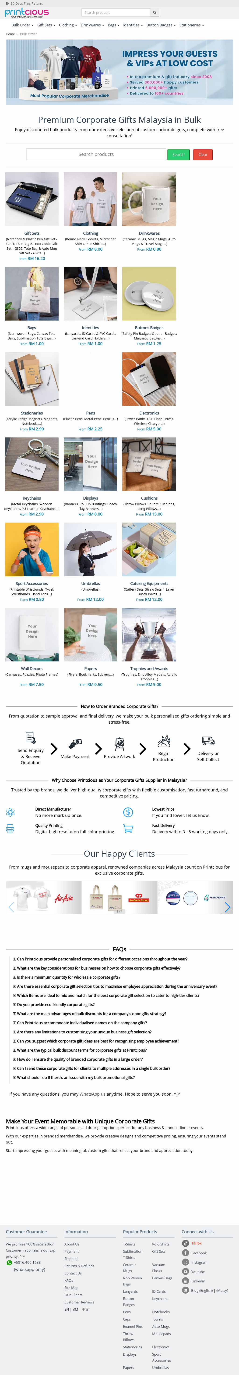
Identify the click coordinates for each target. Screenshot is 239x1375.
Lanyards (130, 1238)
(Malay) (222, 1237)
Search (178, 154)
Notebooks (161, 1259)
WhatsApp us (92, 1041)
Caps (127, 1266)
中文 (85, 1256)
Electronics (160, 1294)
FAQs (68, 1227)
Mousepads (161, 1281)
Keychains (160, 1246)
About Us (71, 1191)
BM (75, 1256)
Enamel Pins (133, 1273)
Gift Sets (158, 1198)
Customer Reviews (79, 1249)
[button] (11, 829)
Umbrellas (160, 1315)
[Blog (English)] (198, 1237)
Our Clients (73, 1242)
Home (10, 34)
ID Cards (159, 1238)
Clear (202, 154)
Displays (130, 1301)
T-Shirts (129, 1191)
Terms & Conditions (107, 1345)
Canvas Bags (162, 1225)
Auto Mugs (161, 1273)
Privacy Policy (136, 1345)
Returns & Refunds (79, 1213)
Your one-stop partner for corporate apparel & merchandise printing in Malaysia (119, 1369)
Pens (127, 1259)
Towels (157, 1266)
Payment (71, 1198)
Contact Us (73, 1220)
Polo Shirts (160, 1191)
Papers (128, 1315)
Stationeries (132, 1294)
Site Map (71, 1235)
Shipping (71, 1206)
